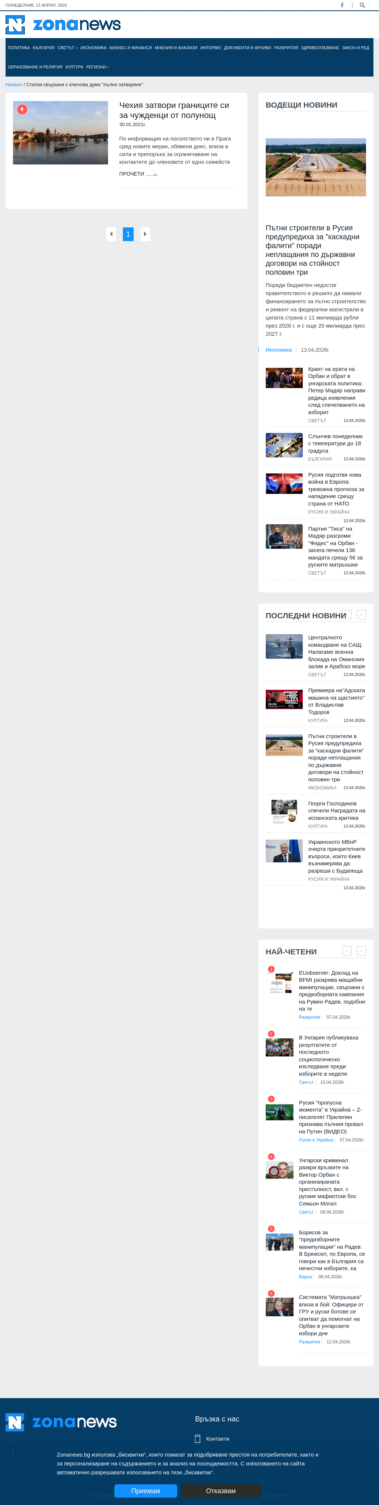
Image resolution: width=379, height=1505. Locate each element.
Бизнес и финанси (131, 47)
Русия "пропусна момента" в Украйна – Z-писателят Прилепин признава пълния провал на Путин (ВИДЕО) (331, 1116)
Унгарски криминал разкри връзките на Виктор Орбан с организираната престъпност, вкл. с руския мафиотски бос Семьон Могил (327, 1192)
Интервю (210, 47)
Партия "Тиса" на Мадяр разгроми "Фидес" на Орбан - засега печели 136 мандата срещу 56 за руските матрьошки (335, 546)
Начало (14, 84)
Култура (74, 67)
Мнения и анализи (176, 47)
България (44, 47)
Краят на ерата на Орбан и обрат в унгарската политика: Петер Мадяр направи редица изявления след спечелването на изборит (336, 390)
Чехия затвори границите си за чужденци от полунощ (177, 110)
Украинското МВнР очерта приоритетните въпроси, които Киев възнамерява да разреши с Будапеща (336, 856)
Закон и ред (355, 47)
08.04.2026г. (335, 1222)
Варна (305, 1286)
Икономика (94, 47)
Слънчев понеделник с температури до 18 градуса (335, 443)
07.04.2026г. (341, 1017)
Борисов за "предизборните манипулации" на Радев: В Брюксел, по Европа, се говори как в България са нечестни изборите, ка (332, 1260)
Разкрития (286, 47)
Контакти (217, 1438)
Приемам (145, 1491)
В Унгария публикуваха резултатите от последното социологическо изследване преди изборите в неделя (329, 1055)
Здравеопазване (320, 47)
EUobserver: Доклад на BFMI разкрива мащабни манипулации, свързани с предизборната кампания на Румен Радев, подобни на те (332, 991)
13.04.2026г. (315, 350)
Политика (19, 47)
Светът (68, 47)
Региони (97, 67)
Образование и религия (35, 67)
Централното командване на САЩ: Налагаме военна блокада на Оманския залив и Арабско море (336, 651)
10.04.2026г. (335, 1082)
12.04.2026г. (341, 1351)
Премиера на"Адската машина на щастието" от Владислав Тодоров (336, 701)
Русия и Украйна (329, 512)
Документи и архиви (247, 47)
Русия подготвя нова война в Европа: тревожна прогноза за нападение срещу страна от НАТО (336, 489)
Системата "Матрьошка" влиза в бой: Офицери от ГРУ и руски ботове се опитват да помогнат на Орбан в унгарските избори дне (331, 1325)
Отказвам (229, 1491)
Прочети (138, 175)
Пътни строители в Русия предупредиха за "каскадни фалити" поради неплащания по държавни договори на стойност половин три (313, 250)
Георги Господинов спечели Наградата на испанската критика (336, 810)
